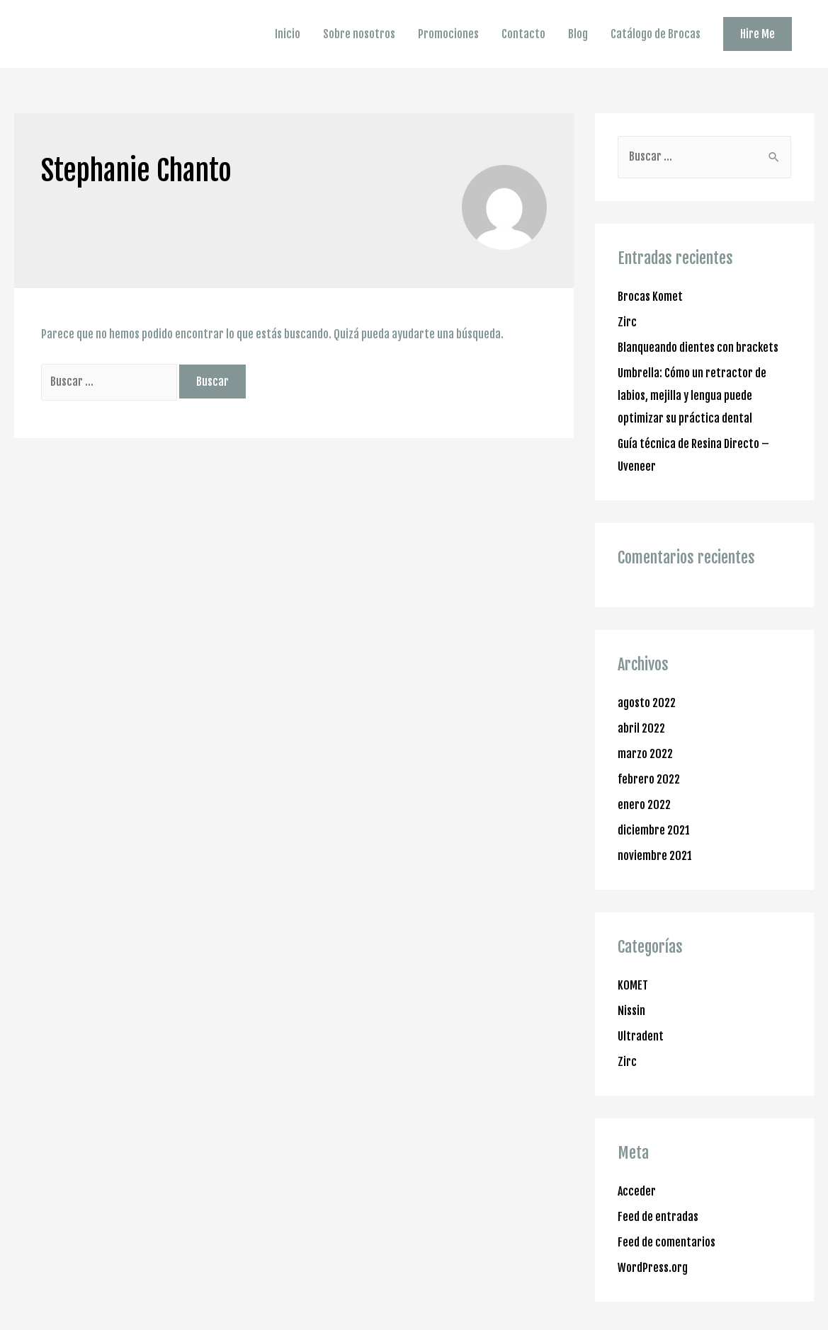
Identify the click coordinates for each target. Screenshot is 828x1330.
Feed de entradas (658, 1217)
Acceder (637, 1191)
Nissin (631, 1011)
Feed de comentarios (666, 1242)
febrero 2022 (649, 779)
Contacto (523, 34)
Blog (578, 34)
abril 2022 (641, 728)
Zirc (627, 322)
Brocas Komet (650, 296)
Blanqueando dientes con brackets (698, 347)
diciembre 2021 (654, 830)
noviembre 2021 (655, 856)
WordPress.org (653, 1268)
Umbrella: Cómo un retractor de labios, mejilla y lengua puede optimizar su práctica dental (692, 395)
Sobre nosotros (359, 34)
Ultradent (641, 1036)
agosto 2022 (647, 703)
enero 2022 (644, 805)
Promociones (448, 34)
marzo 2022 (645, 754)
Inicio (287, 34)
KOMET (633, 985)
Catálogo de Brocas (656, 34)
